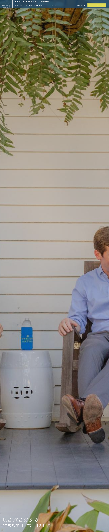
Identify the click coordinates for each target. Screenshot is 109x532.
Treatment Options (41, 5)
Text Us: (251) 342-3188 (44, 1)
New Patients (18, 5)
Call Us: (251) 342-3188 (31, 1)
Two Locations (80, 5)
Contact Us (53, 5)
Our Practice (29, 5)
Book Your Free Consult (96, 5)
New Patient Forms (19, 1)
